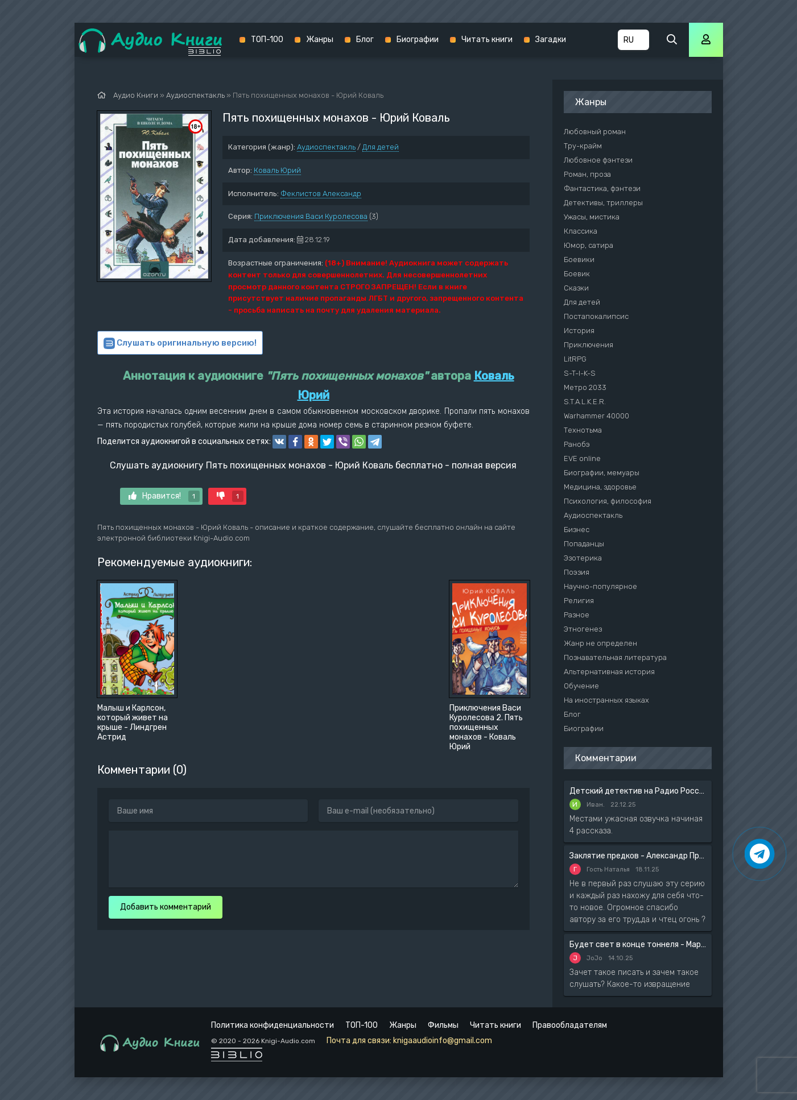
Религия (579, 600)
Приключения (588, 345)
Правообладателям (569, 1025)
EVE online (582, 458)
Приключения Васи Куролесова (310, 216)
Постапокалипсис (596, 316)
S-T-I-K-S (580, 373)
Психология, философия (607, 501)
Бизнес (576, 529)
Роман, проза (587, 174)
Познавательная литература (615, 657)
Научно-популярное (600, 586)
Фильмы (443, 1025)
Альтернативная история (609, 671)
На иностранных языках (606, 700)
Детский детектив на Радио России (637, 791)
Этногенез (583, 629)
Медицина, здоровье (600, 487)
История (579, 330)
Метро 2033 (585, 387)
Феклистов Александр (320, 193)
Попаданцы (584, 543)
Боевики (579, 259)
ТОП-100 (267, 39)
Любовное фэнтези (598, 160)
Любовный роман (595, 131)
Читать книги (487, 39)
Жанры (319, 39)
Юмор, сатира (588, 245)
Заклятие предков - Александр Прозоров (637, 856)
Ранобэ (577, 444)
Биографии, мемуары (601, 472)
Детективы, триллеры (603, 202)
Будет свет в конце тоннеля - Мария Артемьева (637, 944)
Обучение (581, 686)
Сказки (576, 288)
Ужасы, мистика (592, 217)
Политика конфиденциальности (272, 1025)
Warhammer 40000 (596, 416)
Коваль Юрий (277, 170)
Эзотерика (583, 558)
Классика (580, 231)
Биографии (418, 39)
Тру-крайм (583, 146)
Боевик (577, 273)
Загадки (550, 39)
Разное (576, 615)
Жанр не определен (600, 643)
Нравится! (164, 496)
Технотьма (583, 430)
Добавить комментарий (165, 907)
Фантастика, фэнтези (602, 188)
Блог (365, 39)
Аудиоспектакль (326, 147)
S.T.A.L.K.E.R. (585, 401)
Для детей (380, 147)
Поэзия (576, 572)
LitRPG (575, 359)
